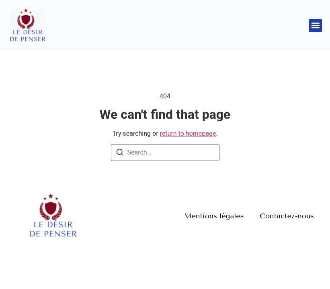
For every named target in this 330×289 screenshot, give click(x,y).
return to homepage (188, 133)
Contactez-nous (287, 216)
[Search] (119, 153)
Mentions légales (214, 216)
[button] (315, 25)
